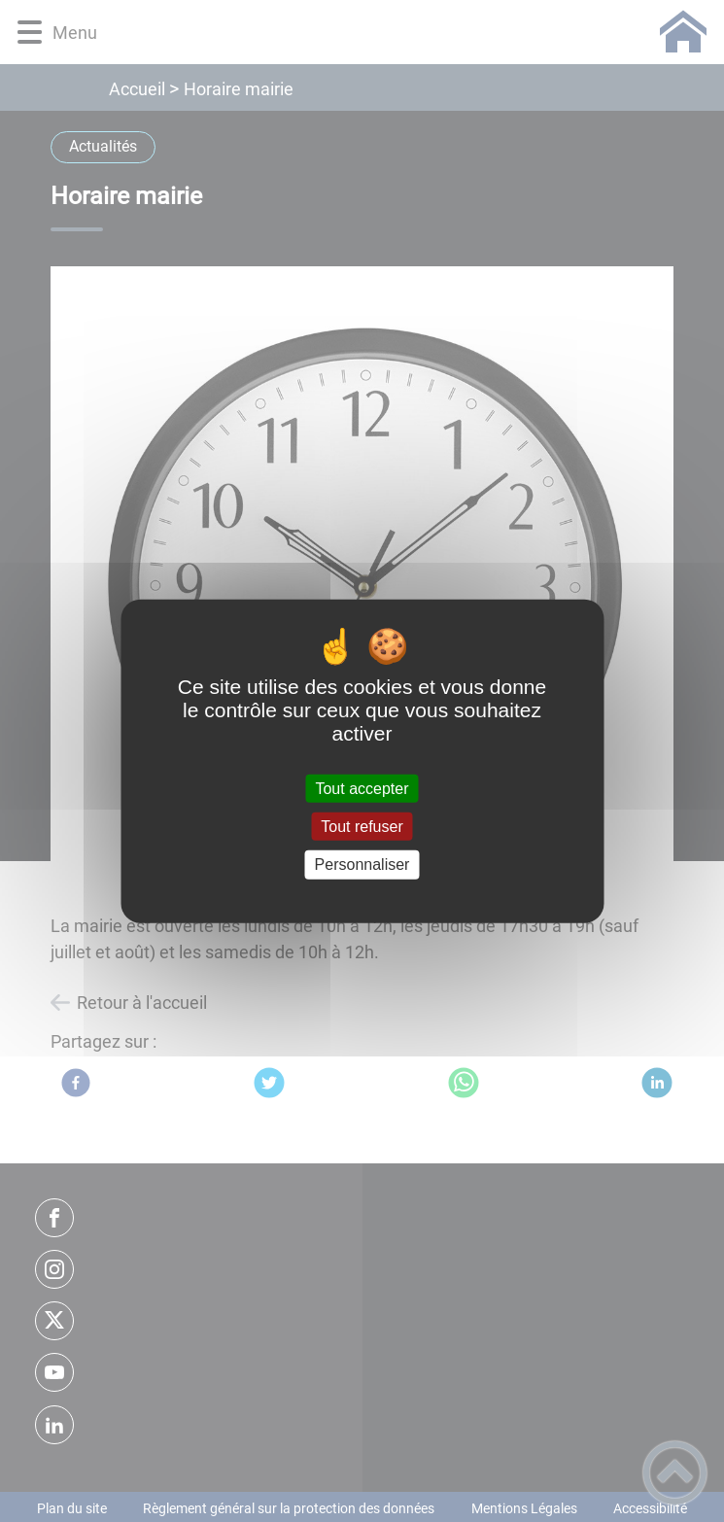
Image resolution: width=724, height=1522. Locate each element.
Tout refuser (361, 826)
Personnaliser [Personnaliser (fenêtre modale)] (362, 864)
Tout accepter (361, 788)
